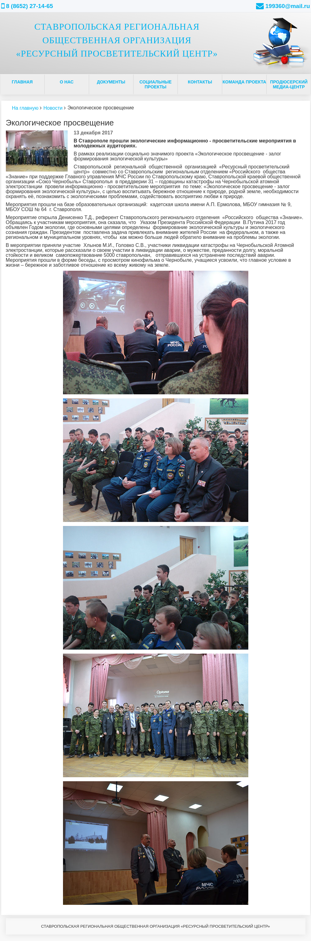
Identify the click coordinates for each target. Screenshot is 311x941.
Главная (22, 81)
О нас (67, 81)
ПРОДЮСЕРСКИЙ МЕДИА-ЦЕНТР (288, 84)
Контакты (200, 81)
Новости (52, 108)
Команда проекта (244, 81)
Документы (111, 81)
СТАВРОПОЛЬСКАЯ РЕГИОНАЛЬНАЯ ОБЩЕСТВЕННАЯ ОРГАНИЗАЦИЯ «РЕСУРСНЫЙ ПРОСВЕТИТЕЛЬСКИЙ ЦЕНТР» (117, 40)
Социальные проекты (155, 84)
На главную (25, 108)
